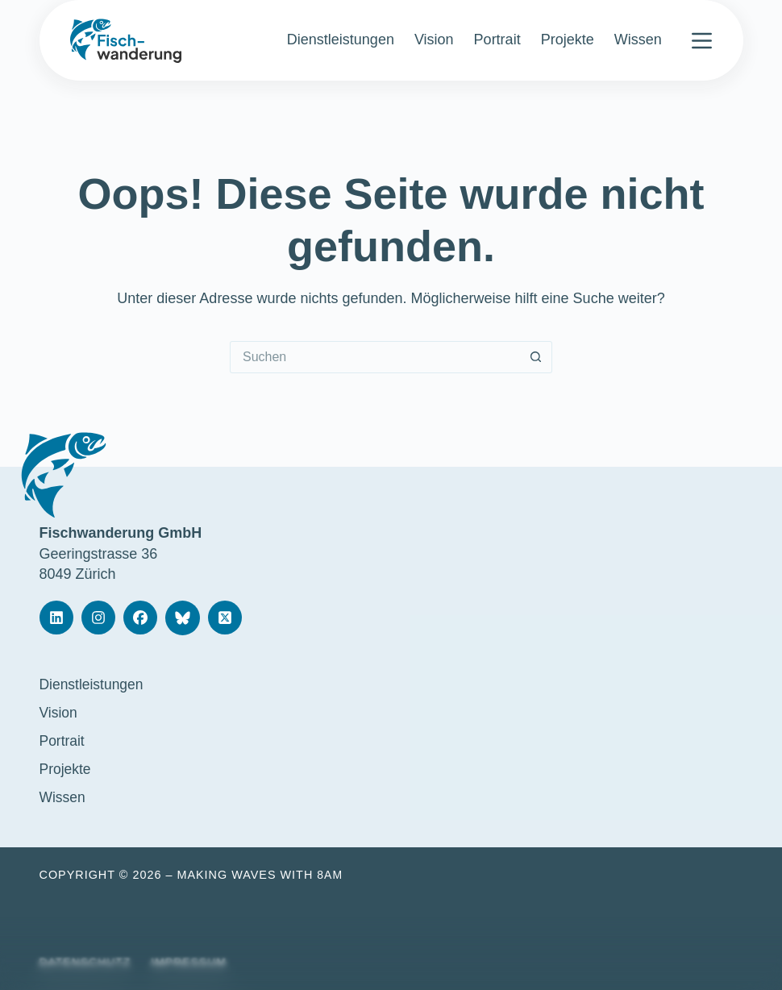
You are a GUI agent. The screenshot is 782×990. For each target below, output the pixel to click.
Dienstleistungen (340, 39)
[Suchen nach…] (375, 357)
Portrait (497, 39)
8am (330, 874)
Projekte (567, 39)
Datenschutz (87, 961)
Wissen (638, 39)
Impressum (192, 961)
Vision (434, 39)
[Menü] (702, 41)
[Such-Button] (536, 357)
